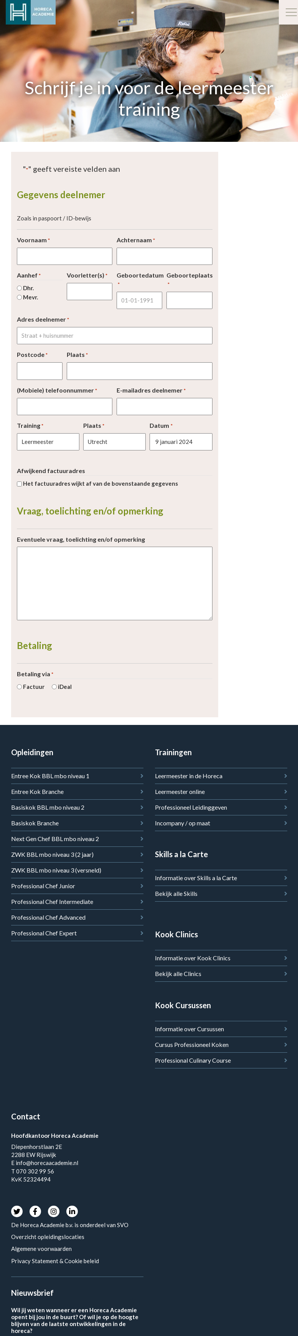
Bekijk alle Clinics (178, 973)
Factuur (33, 686)
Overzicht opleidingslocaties (47, 1236)
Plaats (77, 355)
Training (30, 426)
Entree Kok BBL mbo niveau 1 (50, 775)
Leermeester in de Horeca (188, 775)
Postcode (32, 355)
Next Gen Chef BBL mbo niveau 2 (55, 838)
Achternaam (136, 240)
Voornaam (33, 240)
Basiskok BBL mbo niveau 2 (47, 807)
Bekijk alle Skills (176, 893)
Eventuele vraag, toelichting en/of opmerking (81, 539)
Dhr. (28, 287)
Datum (161, 426)
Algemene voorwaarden (41, 1248)
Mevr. (30, 297)
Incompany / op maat (182, 823)
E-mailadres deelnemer (151, 390)
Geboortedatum (140, 279)
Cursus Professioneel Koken (192, 1044)
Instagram (53, 1211)
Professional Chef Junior (43, 885)
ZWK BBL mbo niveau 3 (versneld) (56, 870)
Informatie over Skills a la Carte (196, 877)
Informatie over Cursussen (189, 1028)
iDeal (65, 686)
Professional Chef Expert (44, 933)
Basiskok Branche (35, 823)
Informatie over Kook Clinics (192, 957)
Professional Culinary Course (193, 1060)
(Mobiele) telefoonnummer (57, 390)
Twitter (17, 1211)
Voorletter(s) (87, 275)
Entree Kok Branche (37, 791)
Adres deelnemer (43, 320)
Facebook (35, 1211)
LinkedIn (72, 1211)
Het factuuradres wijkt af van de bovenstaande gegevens (100, 483)
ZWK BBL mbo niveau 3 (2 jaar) (52, 854)
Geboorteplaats (189, 279)
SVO (123, 1224)
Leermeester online (180, 791)
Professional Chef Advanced (48, 917)
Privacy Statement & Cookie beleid (55, 1260)
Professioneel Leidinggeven (191, 807)
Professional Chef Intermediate (52, 901)
